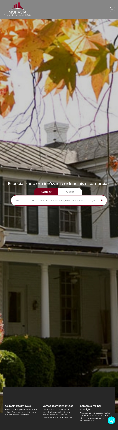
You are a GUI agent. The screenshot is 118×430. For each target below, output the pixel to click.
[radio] (46, 192)
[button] (24, 200)
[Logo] (22, 9)
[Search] (102, 200)
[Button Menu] (112, 9)
